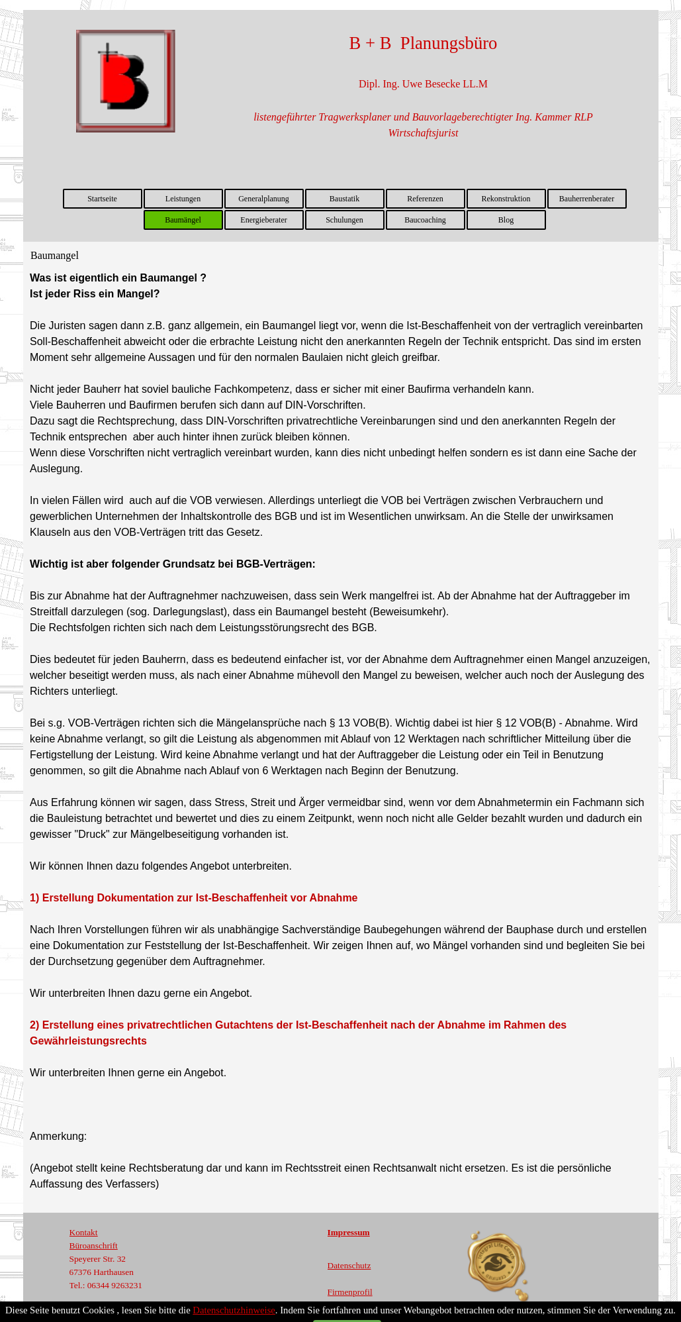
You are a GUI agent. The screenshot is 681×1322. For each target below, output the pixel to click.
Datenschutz (349, 1265)
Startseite (102, 198)
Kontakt (83, 1232)
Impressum (349, 1232)
